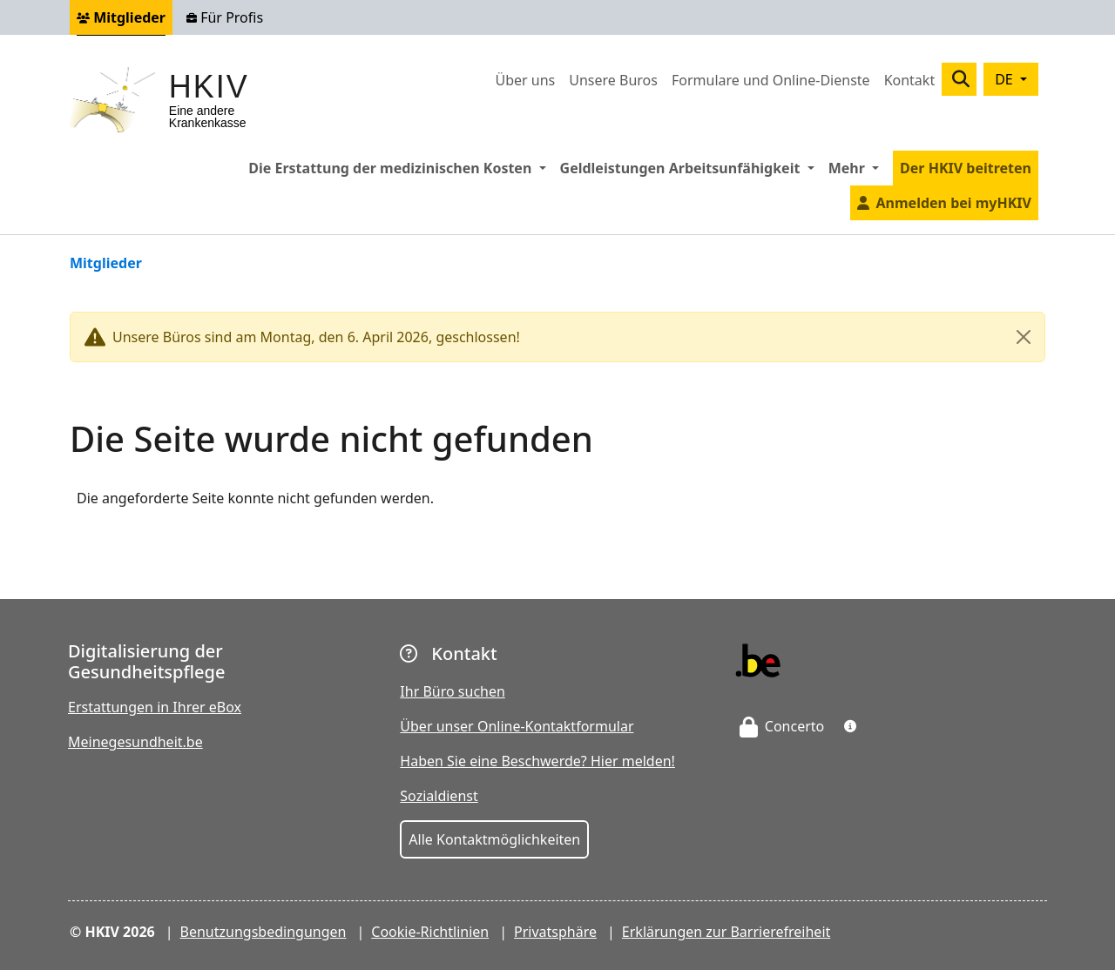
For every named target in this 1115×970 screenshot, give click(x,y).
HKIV (209, 86)
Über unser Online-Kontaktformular (516, 726)
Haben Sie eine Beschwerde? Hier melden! (537, 761)
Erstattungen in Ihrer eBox (154, 707)
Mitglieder (121, 17)
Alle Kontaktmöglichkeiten (494, 839)
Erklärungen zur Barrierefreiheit (726, 931)
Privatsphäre (555, 931)
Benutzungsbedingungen (263, 931)
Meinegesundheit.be (135, 741)
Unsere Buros (613, 80)
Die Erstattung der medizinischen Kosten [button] (400, 167)
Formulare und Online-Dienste (771, 80)
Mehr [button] (857, 167)
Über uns (525, 80)
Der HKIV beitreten (965, 168)
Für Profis (224, 17)
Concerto (782, 726)
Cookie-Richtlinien (430, 931)
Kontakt (910, 80)
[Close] (1023, 337)
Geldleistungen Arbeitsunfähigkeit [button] (690, 167)
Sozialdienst (438, 795)
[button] (850, 726)
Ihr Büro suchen (452, 691)
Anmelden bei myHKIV (953, 202)
